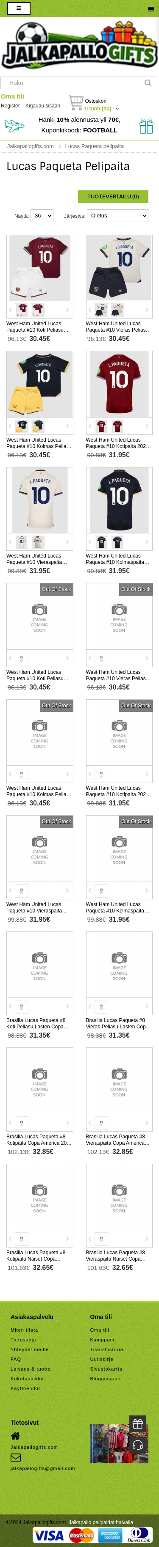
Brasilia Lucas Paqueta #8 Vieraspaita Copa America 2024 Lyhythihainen (115, 1143)
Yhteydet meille (30, 1349)
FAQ (16, 1359)
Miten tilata (24, 1330)
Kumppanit (103, 1339)
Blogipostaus (106, 1378)
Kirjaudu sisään (42, 106)
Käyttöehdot (25, 1388)
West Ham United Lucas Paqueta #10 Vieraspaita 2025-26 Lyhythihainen (34, 562)
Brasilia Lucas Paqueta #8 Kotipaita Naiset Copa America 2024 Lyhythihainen (38, 1259)
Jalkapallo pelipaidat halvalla (101, 1522)
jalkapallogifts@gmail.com (43, 1461)
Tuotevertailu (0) (113, 196)
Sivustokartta (106, 1368)
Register (10, 106)
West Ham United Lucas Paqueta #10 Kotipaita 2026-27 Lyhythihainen (118, 794)
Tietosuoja (23, 1339)
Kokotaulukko (27, 1378)
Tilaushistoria (106, 1349)
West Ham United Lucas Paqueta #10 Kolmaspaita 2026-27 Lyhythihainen (115, 910)
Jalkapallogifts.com (34, 1440)
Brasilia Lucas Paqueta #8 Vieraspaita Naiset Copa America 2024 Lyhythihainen (118, 1259)
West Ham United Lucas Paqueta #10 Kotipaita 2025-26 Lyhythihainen (118, 446)
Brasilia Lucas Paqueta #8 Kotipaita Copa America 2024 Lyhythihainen (39, 1143)
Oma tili (12, 96)
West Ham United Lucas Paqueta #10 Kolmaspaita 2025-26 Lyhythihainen (115, 562)
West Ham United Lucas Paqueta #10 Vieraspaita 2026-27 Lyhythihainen (34, 910)
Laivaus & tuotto (31, 1368)
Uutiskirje (102, 1359)
